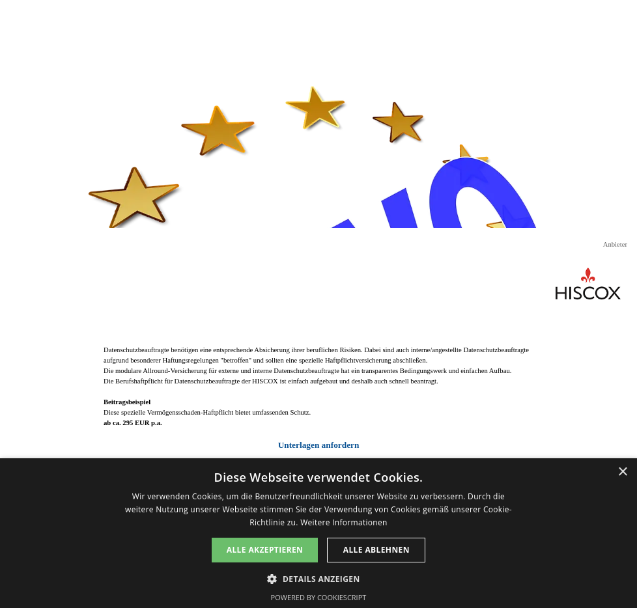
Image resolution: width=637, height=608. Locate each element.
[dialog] (318, 533)
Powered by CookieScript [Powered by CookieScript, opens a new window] (319, 597)
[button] (318, 577)
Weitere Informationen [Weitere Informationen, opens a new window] (344, 522)
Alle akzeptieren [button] (265, 549)
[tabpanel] (318, 398)
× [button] (622, 472)
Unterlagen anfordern (319, 445)
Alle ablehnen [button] (376, 549)
